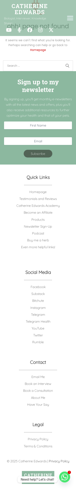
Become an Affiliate (38, 212)
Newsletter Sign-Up (38, 226)
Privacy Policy (38, 439)
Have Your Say (38, 404)
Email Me (38, 377)
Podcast (38, 233)
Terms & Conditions (38, 446)
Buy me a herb (38, 240)
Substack (38, 294)
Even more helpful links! (38, 247)
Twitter (38, 335)
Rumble (38, 342)
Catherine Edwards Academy (38, 206)
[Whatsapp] (64, 479)
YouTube (38, 328)
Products (38, 220)
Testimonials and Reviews (38, 199)
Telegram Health (38, 321)
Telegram (38, 315)
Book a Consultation (38, 391)
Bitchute (38, 301)
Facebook (38, 287)
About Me (38, 398)
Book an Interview (38, 384)
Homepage (38, 50)
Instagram (38, 308)
